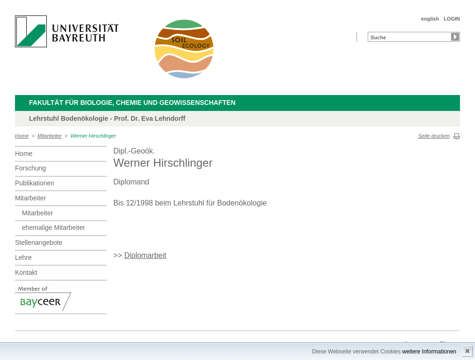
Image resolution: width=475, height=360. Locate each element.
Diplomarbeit (145, 255)
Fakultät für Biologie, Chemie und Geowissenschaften (132, 102)
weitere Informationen (429, 351)
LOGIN (452, 19)
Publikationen (34, 183)
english (430, 19)
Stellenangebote (38, 242)
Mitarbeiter (49, 136)
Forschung (30, 168)
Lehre (23, 257)
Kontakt (26, 272)
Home (22, 136)
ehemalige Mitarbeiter (53, 227)
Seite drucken (434, 136)
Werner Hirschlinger (93, 136)
